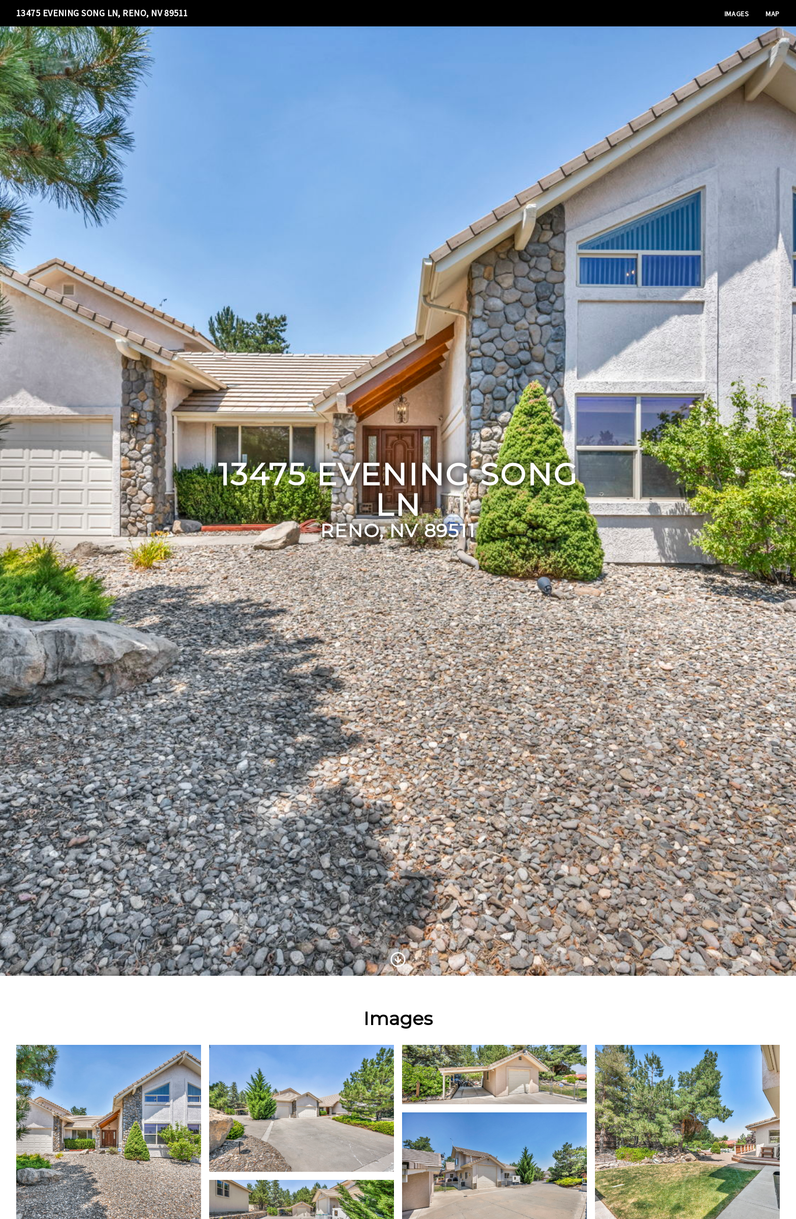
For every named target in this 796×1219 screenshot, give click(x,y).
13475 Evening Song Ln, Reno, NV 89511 (102, 13)
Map (773, 13)
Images (736, 13)
